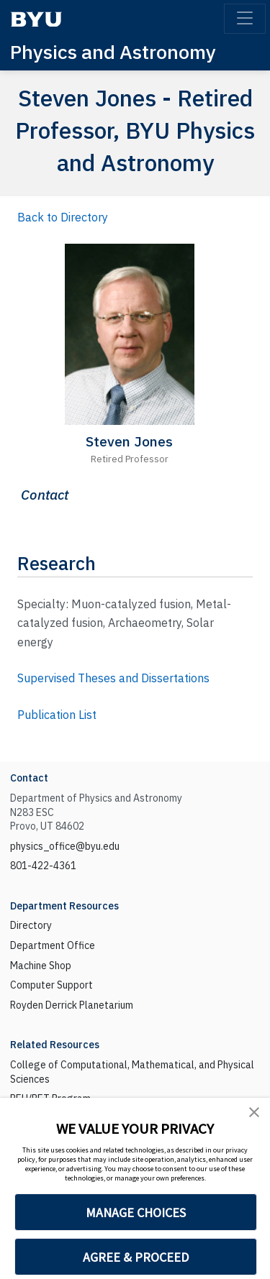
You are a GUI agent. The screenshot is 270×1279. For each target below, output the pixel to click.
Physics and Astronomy (113, 51)
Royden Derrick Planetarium (71, 1005)
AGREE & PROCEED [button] (136, 1257)
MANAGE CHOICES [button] (136, 1212)
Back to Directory (62, 217)
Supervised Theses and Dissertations (113, 678)
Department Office (52, 945)
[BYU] (36, 19)
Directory (31, 925)
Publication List (56, 714)
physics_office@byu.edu (65, 846)
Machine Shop (40, 965)
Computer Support (51, 984)
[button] (254, 1111)
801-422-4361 (43, 865)
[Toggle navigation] (245, 19)
